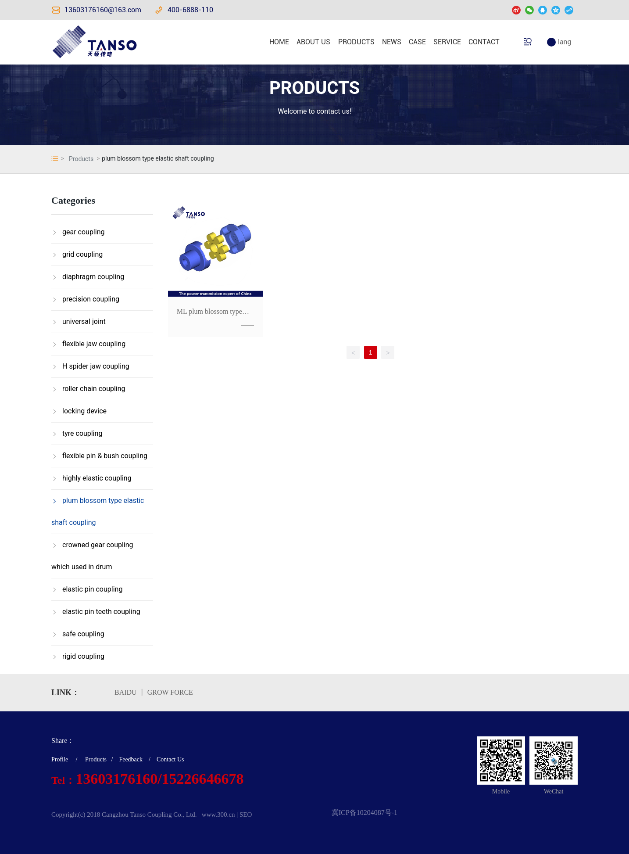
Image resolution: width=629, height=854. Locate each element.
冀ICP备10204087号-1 (364, 812)
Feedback (131, 759)
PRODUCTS (314, 88)
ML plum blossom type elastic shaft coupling (209, 315)
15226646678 (203, 779)
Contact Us (170, 759)
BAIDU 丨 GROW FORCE (153, 692)
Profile (59, 759)
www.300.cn (218, 814)
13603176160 (116, 779)
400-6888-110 (190, 10)
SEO (245, 814)
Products (81, 158)
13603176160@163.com (102, 10)
